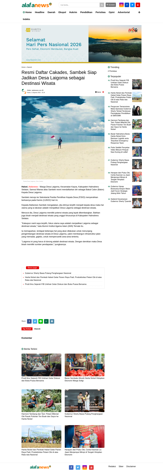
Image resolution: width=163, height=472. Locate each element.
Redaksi (112, 466)
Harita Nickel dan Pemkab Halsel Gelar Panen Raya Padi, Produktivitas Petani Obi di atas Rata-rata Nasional (41, 452)
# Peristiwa (112, 71)
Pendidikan (86, 12)
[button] (139, 11)
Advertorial (124, 12)
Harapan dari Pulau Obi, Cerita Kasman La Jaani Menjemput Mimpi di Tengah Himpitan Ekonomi (83, 452)
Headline (39, 12)
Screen (111, 5)
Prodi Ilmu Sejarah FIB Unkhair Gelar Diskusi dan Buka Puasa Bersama (55, 284)
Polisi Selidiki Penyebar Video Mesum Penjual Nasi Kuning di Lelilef (120, 150)
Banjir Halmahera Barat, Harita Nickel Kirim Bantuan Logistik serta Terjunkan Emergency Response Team (120, 138)
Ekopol (62, 12)
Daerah (51, 12)
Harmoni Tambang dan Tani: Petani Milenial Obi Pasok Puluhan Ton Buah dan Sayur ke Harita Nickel (40, 416)
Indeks (26, 19)
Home (27, 12)
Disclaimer (131, 466)
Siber (121, 466)
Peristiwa (100, 12)
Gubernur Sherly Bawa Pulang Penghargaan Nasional (48, 273)
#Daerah (37, 329)
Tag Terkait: (27, 329)
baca (98, 92)
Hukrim (73, 12)
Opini (112, 12)
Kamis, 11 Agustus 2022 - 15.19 (36, 92)
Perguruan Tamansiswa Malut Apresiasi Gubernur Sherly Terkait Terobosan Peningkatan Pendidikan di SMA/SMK (121, 111)
